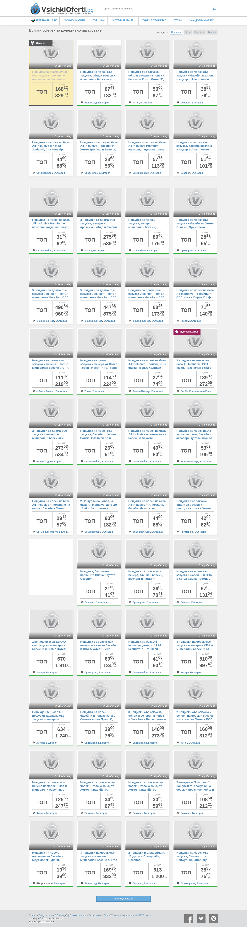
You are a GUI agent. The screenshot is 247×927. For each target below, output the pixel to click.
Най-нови (176, 32)
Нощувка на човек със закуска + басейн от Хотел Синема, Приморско (195, 223)
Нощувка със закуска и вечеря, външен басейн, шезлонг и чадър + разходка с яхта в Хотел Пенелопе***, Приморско (145, 579)
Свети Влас (91, 173)
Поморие (90, 813)
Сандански (91, 742)
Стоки (178, 20)
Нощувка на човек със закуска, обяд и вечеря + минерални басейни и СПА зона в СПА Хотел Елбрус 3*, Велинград (97, 79)
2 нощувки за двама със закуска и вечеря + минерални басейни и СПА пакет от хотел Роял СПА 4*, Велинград (50, 438)
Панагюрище (188, 883)
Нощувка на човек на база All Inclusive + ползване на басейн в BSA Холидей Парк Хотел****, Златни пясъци (147, 368)
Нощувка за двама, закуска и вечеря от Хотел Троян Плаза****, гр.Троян (99, 364)
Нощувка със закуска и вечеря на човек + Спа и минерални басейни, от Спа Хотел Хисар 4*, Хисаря (49, 790)
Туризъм (99, 20)
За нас (32, 915)
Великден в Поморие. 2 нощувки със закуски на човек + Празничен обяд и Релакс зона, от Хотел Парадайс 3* (195, 790)
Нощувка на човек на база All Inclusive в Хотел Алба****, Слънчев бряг (51, 145)
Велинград (91, 102)
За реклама (95, 915)
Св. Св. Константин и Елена (196, 391)
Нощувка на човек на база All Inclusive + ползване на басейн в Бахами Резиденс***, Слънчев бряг (147, 438)
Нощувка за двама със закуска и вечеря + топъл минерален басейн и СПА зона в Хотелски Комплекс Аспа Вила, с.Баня (147, 297)
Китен (136, 102)
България (103, 102)
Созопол (185, 102)
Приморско (187, 250)
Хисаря (40, 672)
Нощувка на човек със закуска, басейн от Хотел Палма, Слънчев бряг (98, 434)
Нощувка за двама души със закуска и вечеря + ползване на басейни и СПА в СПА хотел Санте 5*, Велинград (49, 79)
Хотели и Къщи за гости (124, 915)
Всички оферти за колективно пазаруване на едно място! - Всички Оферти (62, 7)
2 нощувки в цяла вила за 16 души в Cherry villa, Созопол (146, 856)
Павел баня (139, 250)
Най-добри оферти (201, 20)
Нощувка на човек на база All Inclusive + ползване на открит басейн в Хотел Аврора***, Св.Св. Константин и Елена (51, 508)
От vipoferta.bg (62, 66)
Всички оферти (75, 20)
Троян (88, 391)
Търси (214, 8)
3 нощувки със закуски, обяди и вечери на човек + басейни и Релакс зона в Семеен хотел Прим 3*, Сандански (147, 719)
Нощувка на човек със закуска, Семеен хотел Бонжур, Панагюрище (192, 856)
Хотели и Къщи (123, 20)
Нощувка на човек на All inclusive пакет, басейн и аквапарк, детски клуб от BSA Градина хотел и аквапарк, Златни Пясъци (194, 438)
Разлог (88, 250)
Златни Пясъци (141, 391)
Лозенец (185, 602)
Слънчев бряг (44, 173)
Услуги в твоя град (153, 20)
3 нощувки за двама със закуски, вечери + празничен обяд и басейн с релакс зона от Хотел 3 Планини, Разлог (98, 227)
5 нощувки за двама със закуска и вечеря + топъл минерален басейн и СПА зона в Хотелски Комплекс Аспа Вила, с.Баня (51, 297)
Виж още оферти (123, 898)
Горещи (212, 32)
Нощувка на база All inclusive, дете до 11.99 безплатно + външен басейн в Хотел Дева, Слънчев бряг (144, 649)
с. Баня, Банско (45, 321)
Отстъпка (199, 32)
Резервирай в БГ (44, 20)
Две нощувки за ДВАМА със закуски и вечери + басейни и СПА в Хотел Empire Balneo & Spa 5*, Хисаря (49, 649)
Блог (106, 915)
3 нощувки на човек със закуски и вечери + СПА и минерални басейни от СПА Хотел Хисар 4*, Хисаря (194, 649)
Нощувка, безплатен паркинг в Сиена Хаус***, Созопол (97, 575)
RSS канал (145, 915)
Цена (188, 32)
